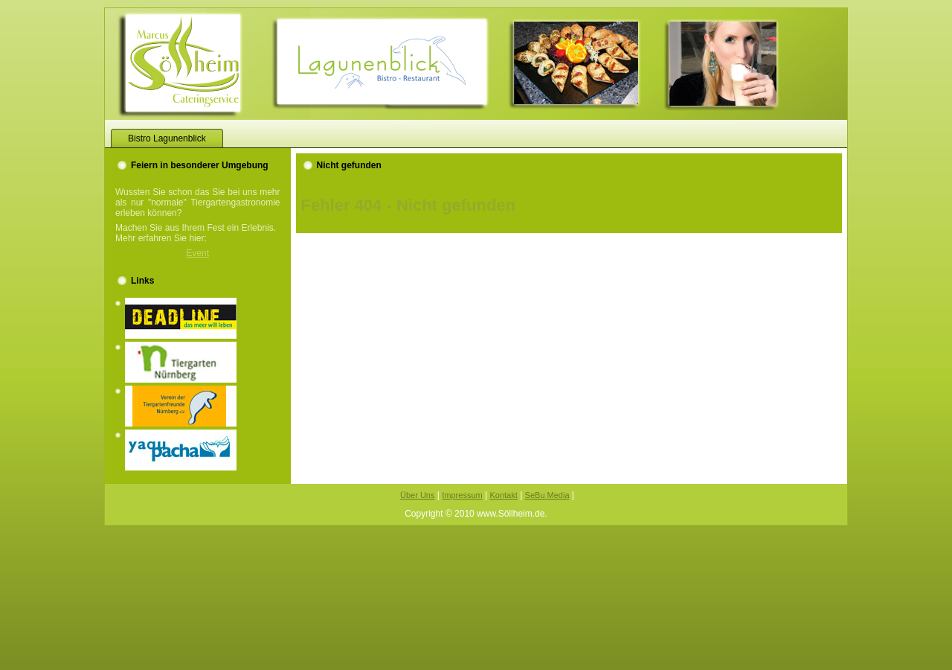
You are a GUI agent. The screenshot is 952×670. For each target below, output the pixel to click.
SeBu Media (547, 495)
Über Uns (417, 495)
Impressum (462, 495)
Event (197, 253)
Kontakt (503, 495)
